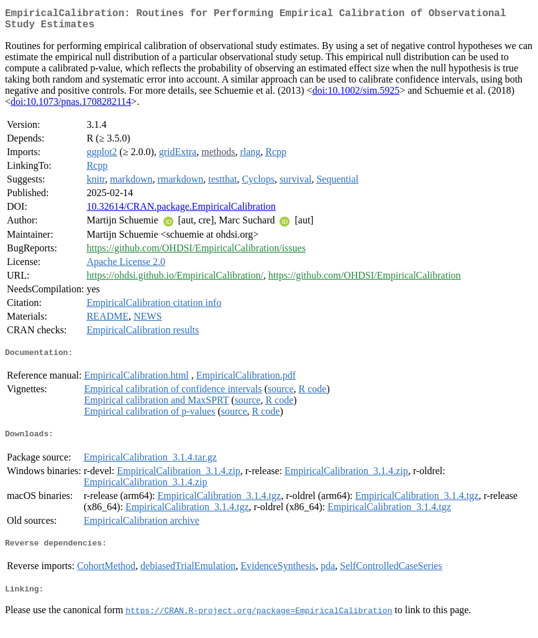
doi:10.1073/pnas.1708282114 (71, 106)
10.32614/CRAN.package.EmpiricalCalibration (180, 211)
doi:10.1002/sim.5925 (355, 95)
